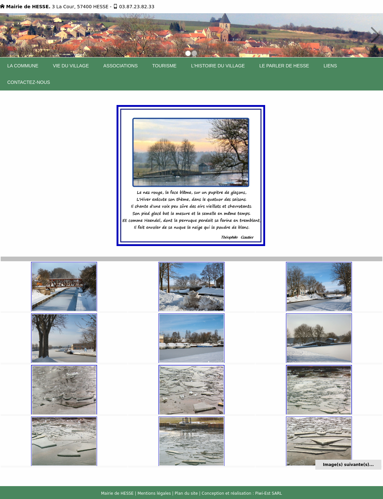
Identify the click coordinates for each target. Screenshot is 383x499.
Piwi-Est (262, 493)
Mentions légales (154, 493)
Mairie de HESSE (117, 493)
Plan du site (186, 493)
